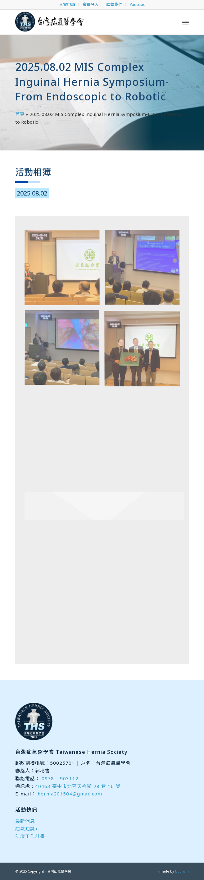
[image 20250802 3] (64, 350)
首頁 (20, 114)
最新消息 (25, 821)
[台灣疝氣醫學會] (84, 22)
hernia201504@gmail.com (70, 793)
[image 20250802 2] (144, 270)
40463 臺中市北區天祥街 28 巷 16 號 (77, 786)
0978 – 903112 (60, 778)
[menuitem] (67, 4)
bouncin (182, 871)
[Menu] (185, 22)
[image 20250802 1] (64, 270)
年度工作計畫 (30, 836)
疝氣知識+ (26, 829)
